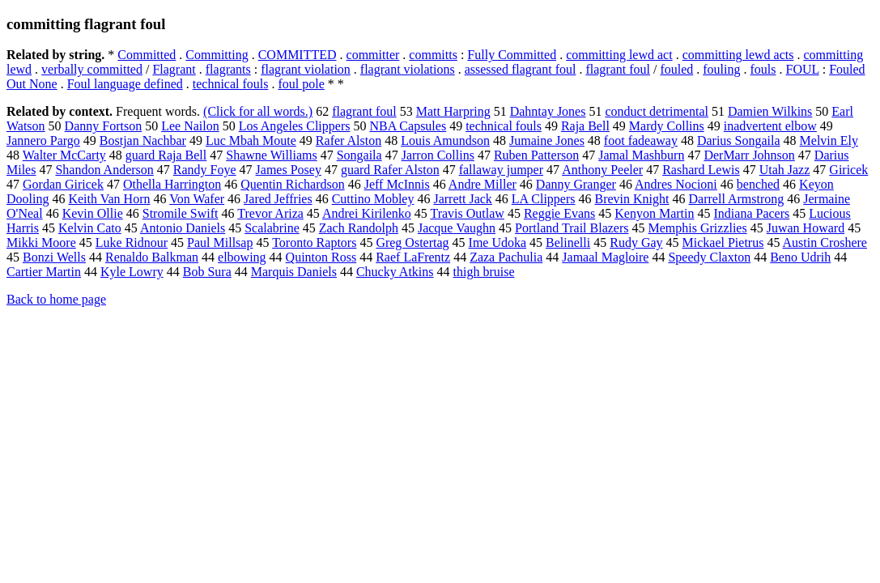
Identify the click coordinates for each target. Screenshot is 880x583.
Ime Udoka (498, 242)
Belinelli (568, 242)
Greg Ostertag (412, 242)
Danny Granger (576, 184)
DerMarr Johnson (749, 155)
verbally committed (91, 69)
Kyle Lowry (132, 272)
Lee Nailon (190, 126)
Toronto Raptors (314, 242)
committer (373, 55)
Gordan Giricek (63, 184)
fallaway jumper (501, 170)
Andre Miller (483, 184)
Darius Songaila (738, 140)
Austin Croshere (825, 242)
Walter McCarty (64, 155)
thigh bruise (484, 272)
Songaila (359, 155)
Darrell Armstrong (736, 199)
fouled (676, 69)
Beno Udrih (800, 257)
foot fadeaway (641, 140)
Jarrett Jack (462, 199)
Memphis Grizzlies (697, 228)
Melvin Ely (829, 140)
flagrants (228, 69)
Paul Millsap (220, 242)
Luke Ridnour (132, 242)
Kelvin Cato (89, 228)
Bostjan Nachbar (143, 140)
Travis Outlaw (467, 213)
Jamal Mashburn (641, 155)
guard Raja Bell (165, 155)
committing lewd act (619, 55)
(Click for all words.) (257, 111)
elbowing (242, 257)
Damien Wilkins (770, 111)
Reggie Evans (559, 213)
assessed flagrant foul (520, 69)
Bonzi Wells (54, 257)
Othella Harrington (172, 184)
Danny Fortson (103, 126)
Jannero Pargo (43, 140)
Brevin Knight (632, 199)
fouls (763, 69)
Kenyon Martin (654, 213)
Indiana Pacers (752, 213)
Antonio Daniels (182, 228)
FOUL (802, 69)
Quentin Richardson (292, 184)
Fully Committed (511, 55)
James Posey (288, 170)
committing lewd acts (738, 55)
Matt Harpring (453, 111)
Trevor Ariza (270, 213)
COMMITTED (297, 55)
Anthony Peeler (602, 170)
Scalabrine (272, 228)
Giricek (848, 170)
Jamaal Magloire (605, 257)
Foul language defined (125, 84)
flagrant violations (407, 69)
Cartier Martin (43, 272)
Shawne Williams (271, 155)
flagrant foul (617, 69)
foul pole (301, 84)
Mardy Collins (666, 126)
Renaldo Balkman (151, 257)
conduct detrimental (656, 111)
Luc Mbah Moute (251, 140)
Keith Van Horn (109, 199)
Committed (146, 55)
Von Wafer (196, 199)
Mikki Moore (41, 242)
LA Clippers (544, 199)
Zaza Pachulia (506, 257)
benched (758, 184)
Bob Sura (207, 272)
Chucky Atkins (395, 272)
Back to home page (56, 299)
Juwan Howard (805, 228)
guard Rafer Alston (390, 170)
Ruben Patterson (536, 155)
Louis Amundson (445, 140)
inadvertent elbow (770, 126)
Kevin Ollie (92, 213)
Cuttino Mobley (373, 199)
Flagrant (173, 69)
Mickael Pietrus (723, 242)
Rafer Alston (348, 140)
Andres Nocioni (676, 184)
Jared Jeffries (278, 199)
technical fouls (231, 84)
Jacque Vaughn (456, 228)
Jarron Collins (438, 155)
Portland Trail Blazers (571, 228)
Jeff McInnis (397, 184)
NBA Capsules (407, 126)
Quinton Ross (321, 257)
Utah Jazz (784, 170)
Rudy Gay (636, 242)
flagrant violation (306, 69)
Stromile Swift (180, 213)
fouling (721, 69)
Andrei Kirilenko (366, 213)
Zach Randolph (358, 228)
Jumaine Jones (547, 140)
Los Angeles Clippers (295, 126)
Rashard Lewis (701, 170)
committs (433, 55)
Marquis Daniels (294, 272)
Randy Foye (204, 170)
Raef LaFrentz (413, 257)
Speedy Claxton (709, 257)
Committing (216, 55)
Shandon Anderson (104, 170)
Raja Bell (585, 126)
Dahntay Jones (548, 111)
